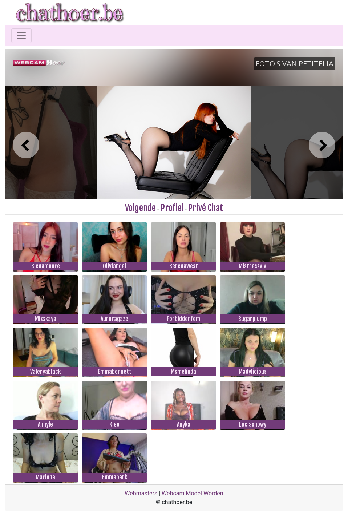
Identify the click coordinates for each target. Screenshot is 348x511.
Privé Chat (205, 207)
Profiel (172, 207)
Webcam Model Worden (192, 493)
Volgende (140, 207)
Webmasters (141, 493)
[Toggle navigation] (21, 35)
